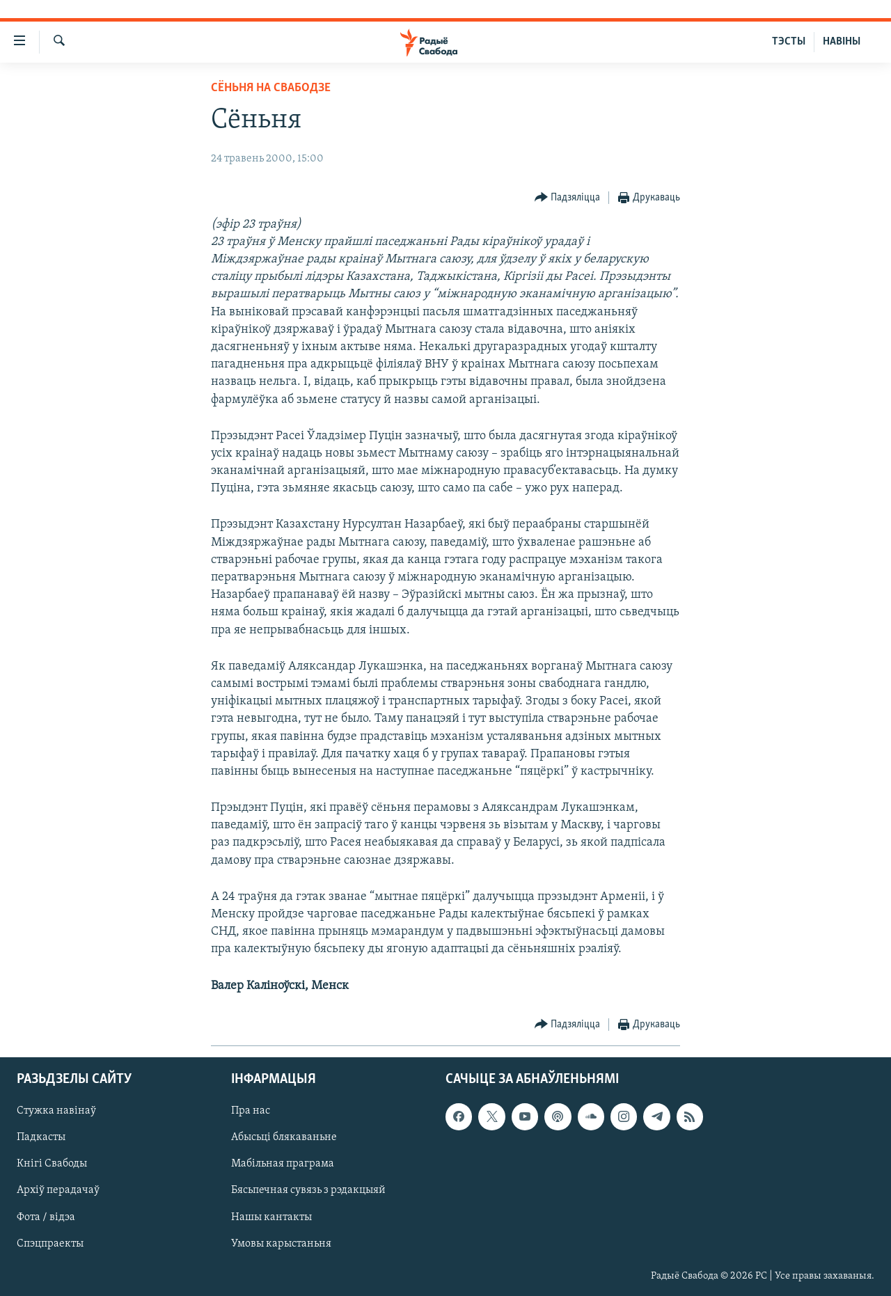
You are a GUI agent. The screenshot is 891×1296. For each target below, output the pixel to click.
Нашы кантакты (271, 1216)
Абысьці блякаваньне (284, 1137)
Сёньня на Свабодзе (271, 88)
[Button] (568, 198)
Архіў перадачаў (58, 1190)
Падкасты (41, 1137)
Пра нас (250, 1110)
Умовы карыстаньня (281, 1243)
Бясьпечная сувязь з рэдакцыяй (308, 1190)
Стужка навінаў (56, 1110)
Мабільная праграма (282, 1163)
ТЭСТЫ (788, 41)
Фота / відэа (46, 1216)
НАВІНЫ (841, 41)
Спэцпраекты (50, 1243)
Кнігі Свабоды (52, 1163)
